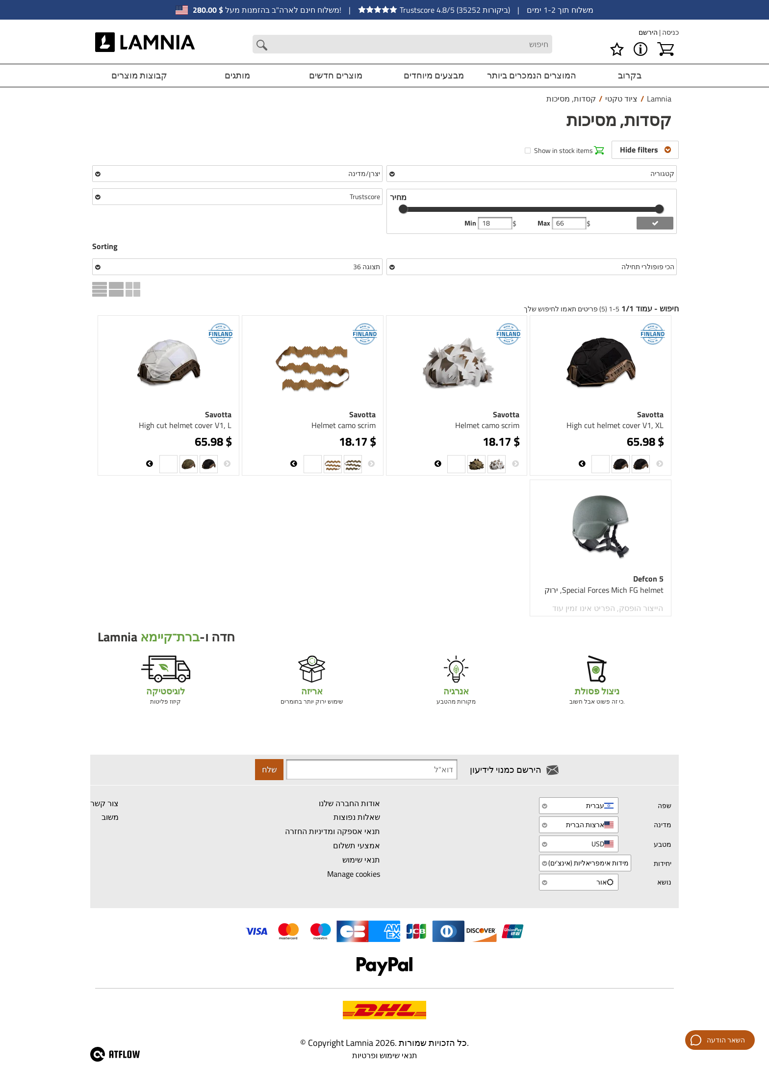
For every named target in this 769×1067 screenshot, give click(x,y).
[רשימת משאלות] (617, 49)
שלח (269, 769)
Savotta (650, 414)
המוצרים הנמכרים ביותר (531, 75)
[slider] (403, 208)
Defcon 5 (648, 578)
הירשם (648, 32)
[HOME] (145, 44)
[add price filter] (655, 223)
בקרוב (629, 75)
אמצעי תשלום (356, 845)
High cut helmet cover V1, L (185, 425)
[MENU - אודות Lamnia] (640, 49)
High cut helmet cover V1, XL (615, 425)
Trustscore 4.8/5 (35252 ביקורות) (434, 10)
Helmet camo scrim (487, 425)
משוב (110, 817)
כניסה (670, 32)
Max (545, 223)
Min (471, 223)
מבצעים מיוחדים (434, 75)
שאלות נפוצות (356, 817)
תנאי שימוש (361, 859)
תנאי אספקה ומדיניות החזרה (332, 831)
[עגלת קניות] (665, 49)
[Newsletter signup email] (372, 769)
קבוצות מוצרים (139, 75)
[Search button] (261, 45)
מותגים (237, 75)
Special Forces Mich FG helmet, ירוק (604, 590)
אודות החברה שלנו (349, 803)
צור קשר (104, 803)
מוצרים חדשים (335, 75)
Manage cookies (353, 874)
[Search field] (402, 44)
